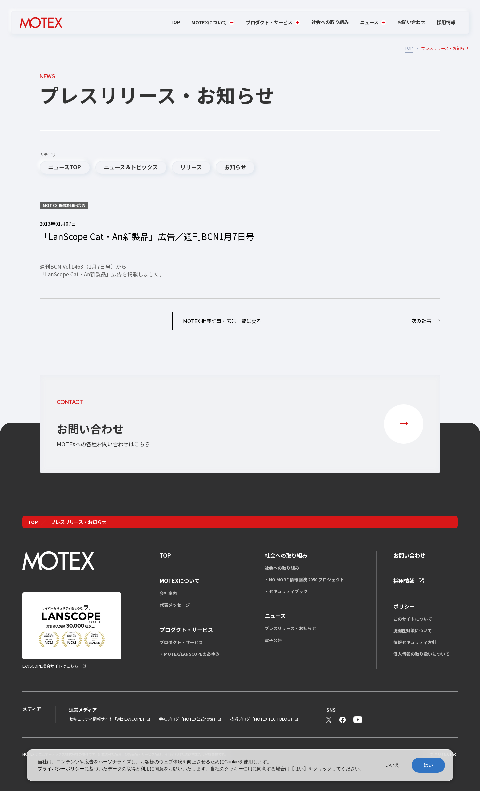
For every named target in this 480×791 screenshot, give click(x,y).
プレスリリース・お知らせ (290, 628)
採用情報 (446, 22)
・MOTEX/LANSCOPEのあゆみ (190, 654)
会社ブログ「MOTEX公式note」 (188, 719)
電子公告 (273, 640)
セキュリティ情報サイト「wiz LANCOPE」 (107, 719)
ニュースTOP (64, 167)
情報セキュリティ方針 (414, 642)
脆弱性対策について (412, 630)
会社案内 (168, 593)
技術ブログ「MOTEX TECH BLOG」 (262, 719)
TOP (175, 21)
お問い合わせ (411, 21)
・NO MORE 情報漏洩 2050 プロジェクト (304, 579)
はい (428, 765)
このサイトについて (412, 619)
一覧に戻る (222, 320)
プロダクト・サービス (181, 642)
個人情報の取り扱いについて (421, 654)
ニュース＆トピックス (131, 167)
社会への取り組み (330, 21)
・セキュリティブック (286, 591)
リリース (191, 167)
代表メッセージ (175, 605)
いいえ (392, 765)
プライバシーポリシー (61, 768)
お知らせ (235, 167)
